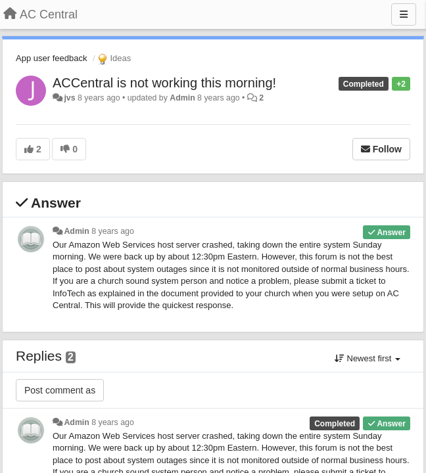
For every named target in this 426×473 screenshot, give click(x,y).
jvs (69, 97)
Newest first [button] (367, 358)
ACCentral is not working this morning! (164, 83)
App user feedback (51, 58)
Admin (182, 97)
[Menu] (403, 14)
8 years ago (112, 231)
